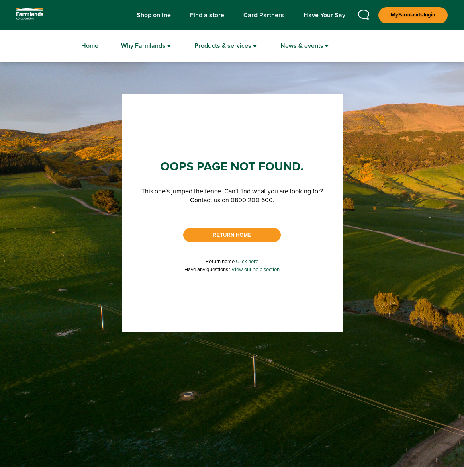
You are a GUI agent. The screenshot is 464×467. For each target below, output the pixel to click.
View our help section (255, 269)
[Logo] (39, 15)
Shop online (154, 15)
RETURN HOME (232, 235)
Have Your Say (324, 15)
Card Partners (263, 15)
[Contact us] (363, 17)
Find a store (207, 15)
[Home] (89, 46)
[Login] (413, 15)
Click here (247, 261)
